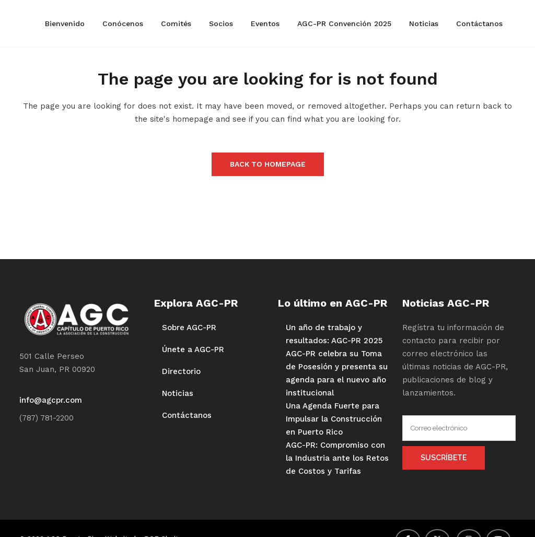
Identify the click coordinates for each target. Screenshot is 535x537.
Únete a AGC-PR (193, 349)
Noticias (177, 393)
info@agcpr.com (50, 400)
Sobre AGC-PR (189, 327)
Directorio (181, 371)
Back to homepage (268, 164)
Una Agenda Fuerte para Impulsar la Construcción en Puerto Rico (334, 419)
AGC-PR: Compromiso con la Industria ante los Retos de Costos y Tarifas (337, 458)
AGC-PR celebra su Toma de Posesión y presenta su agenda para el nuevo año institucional (337, 373)
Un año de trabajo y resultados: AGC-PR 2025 (334, 334)
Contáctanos (187, 415)
